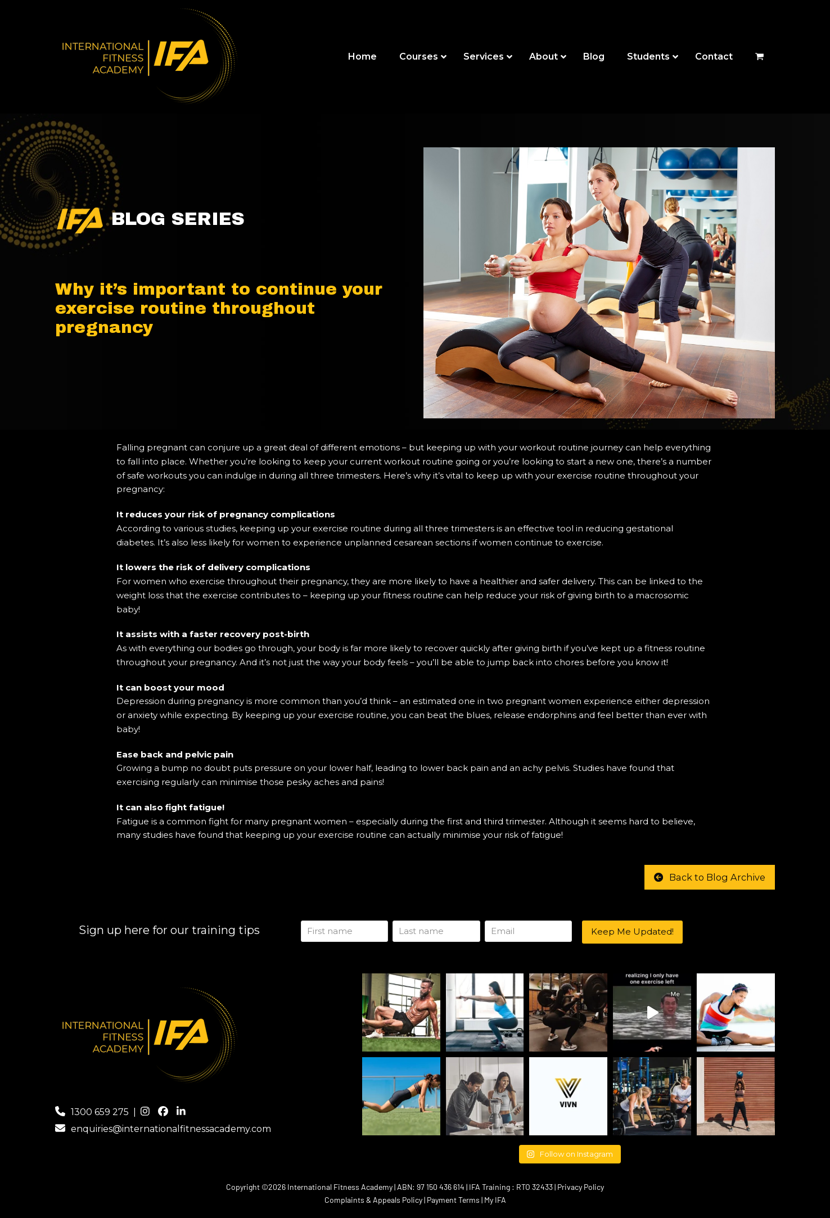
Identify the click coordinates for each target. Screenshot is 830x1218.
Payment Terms (453, 1200)
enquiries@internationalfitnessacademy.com (171, 1129)
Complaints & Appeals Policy (373, 1200)
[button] (759, 57)
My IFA (495, 1200)
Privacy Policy (580, 1187)
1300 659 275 (100, 1112)
